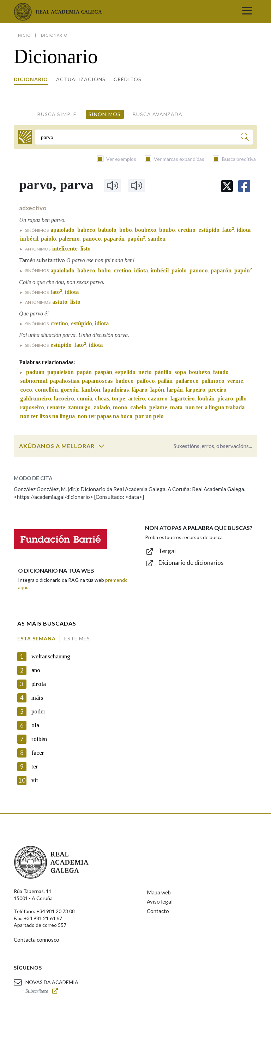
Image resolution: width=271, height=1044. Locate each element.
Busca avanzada (157, 114)
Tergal (167, 551)
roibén (39, 739)
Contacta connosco (36, 939)
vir (34, 780)
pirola (38, 684)
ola (35, 725)
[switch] (101, 446)
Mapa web (159, 892)
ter (34, 766)
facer (37, 752)
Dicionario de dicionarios (191, 562)
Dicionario (31, 79)
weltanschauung (50, 656)
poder (38, 711)
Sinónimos (105, 114)
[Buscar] (245, 138)
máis (37, 697)
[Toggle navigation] (247, 11)
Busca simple (57, 114)
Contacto (158, 911)
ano (35, 670)
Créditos (127, 79)
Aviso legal (160, 901)
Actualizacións (81, 79)
